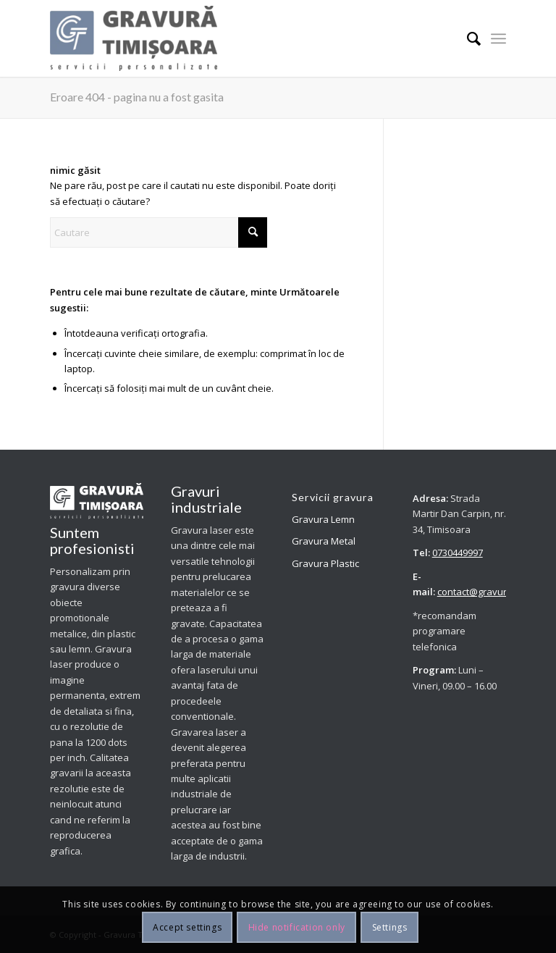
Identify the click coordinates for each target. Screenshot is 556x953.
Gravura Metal (323, 540)
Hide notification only (296, 927)
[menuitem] (466, 38)
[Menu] (498, 38)
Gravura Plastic (325, 563)
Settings (390, 927)
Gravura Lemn (323, 519)
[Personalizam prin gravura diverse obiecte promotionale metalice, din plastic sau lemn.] (133, 38)
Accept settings (187, 927)
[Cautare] (466, 38)
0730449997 (457, 552)
